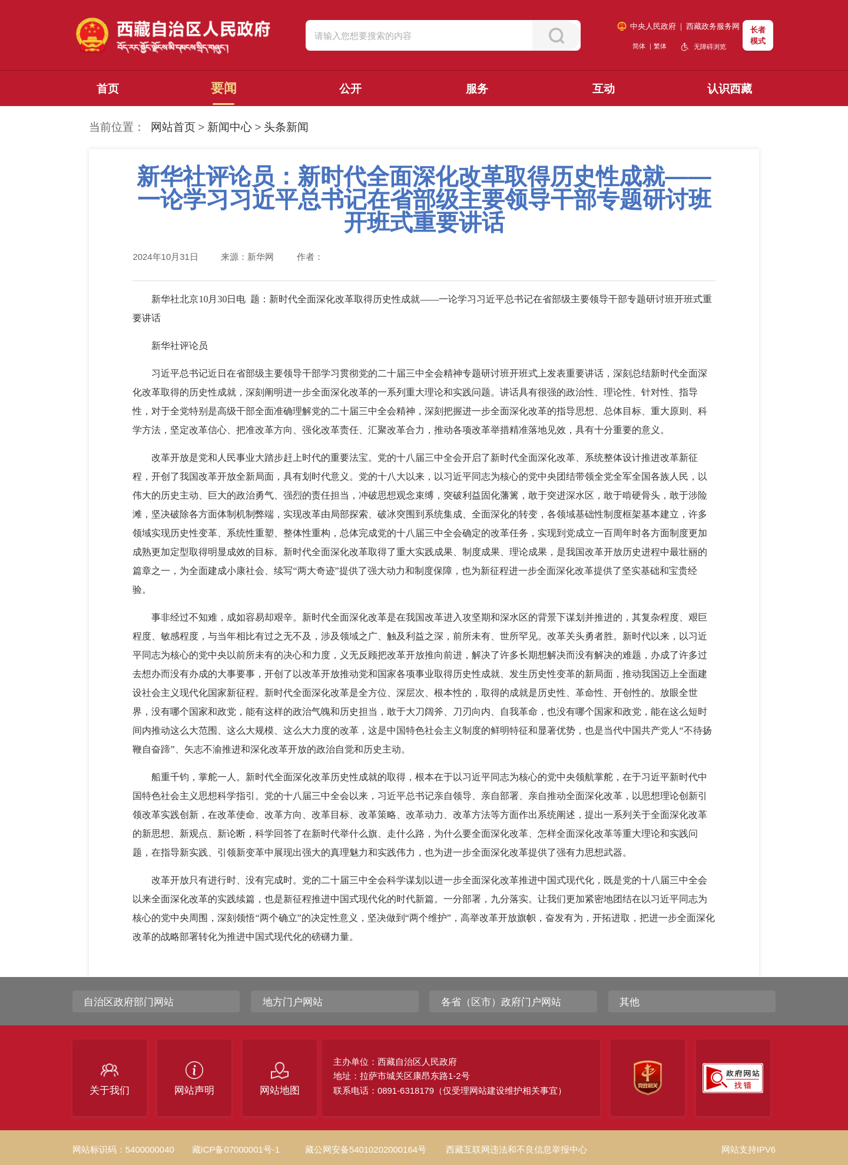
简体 (638, 45)
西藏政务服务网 (713, 26)
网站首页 (173, 127)
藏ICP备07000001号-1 (236, 1149)
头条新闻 (286, 127)
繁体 (660, 45)
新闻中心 (229, 127)
